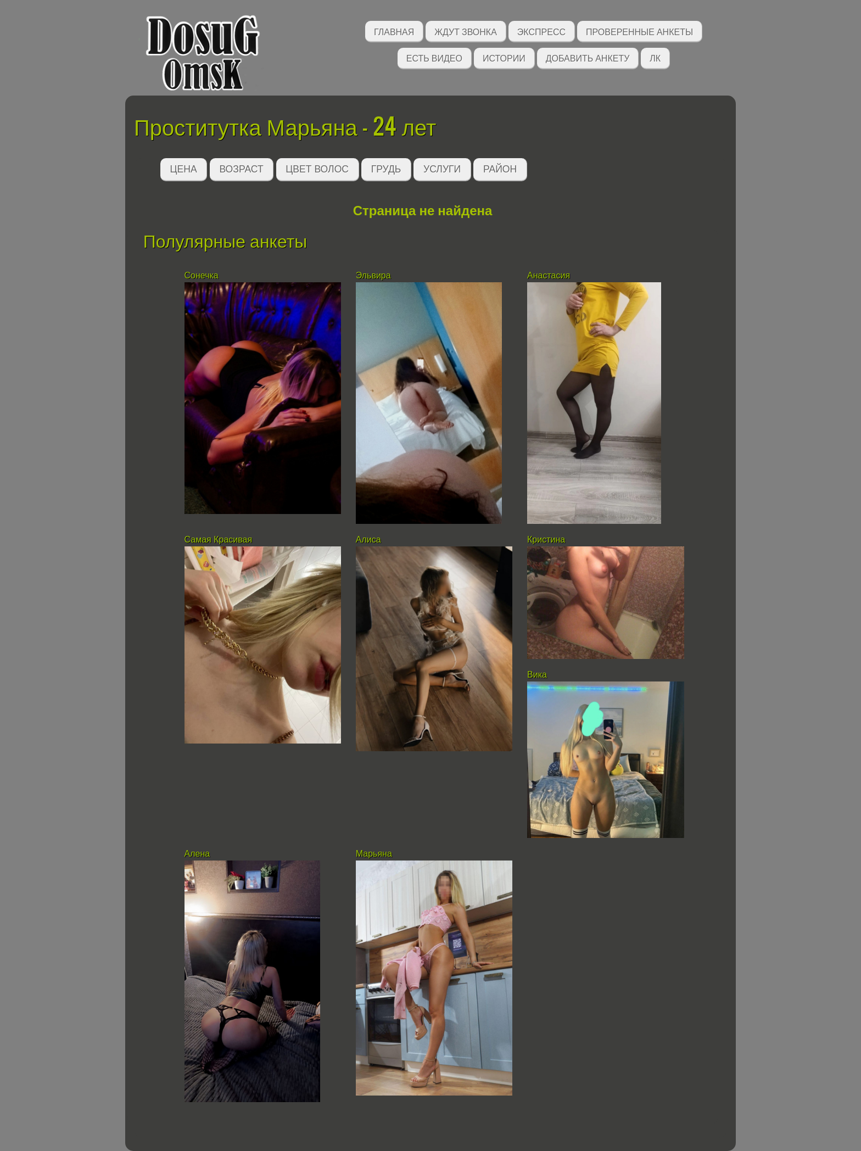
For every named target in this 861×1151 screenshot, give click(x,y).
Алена (197, 853)
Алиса (369, 539)
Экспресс (541, 31)
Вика (537, 674)
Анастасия (548, 275)
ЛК (655, 57)
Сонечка (202, 275)
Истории (504, 57)
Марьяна (374, 853)
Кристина (546, 539)
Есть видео (434, 57)
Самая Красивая (219, 539)
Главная (394, 31)
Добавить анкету (588, 57)
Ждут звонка (465, 31)
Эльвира (374, 275)
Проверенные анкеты (639, 31)
